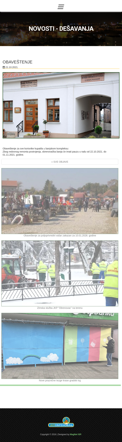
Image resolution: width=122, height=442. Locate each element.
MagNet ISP (75, 434)
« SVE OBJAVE (59, 161)
